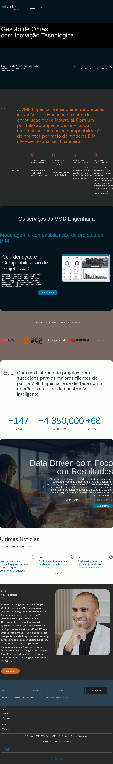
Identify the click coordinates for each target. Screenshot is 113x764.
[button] (13, 171)
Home (5, 709)
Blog (4, 724)
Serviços (6, 718)
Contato (6, 729)
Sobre (5, 713)
